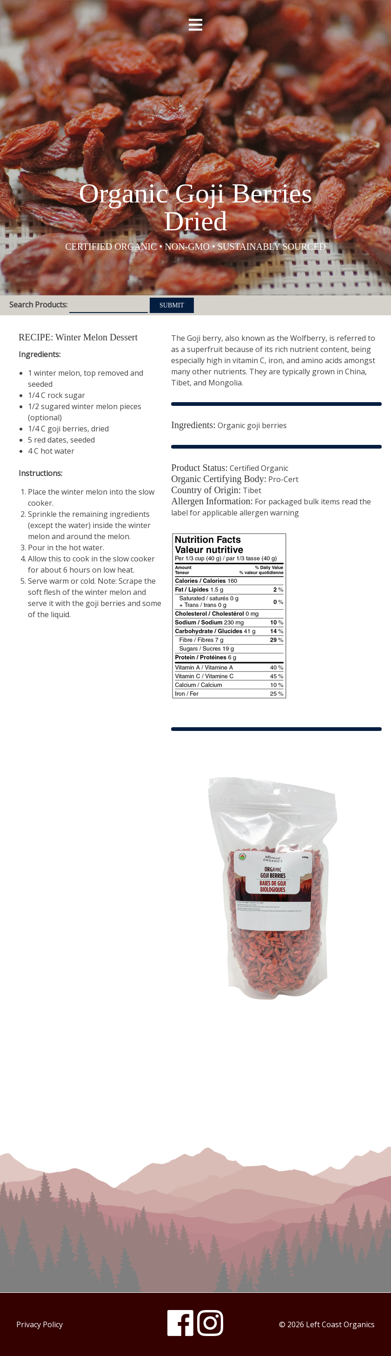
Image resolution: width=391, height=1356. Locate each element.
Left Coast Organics (195, 99)
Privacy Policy (39, 1324)
